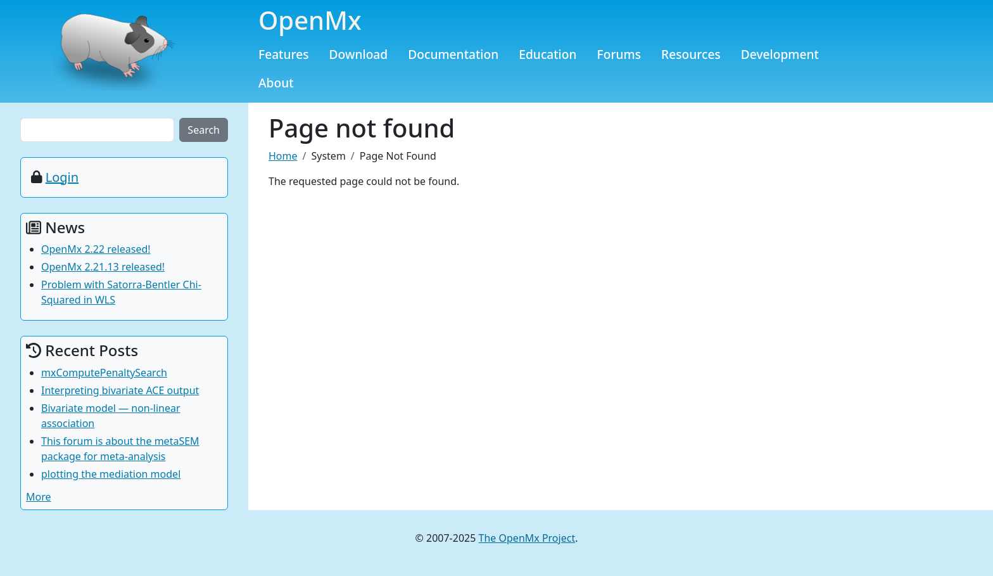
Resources (691, 54)
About (276, 82)
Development (780, 54)
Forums (619, 54)
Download (358, 54)
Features (283, 54)
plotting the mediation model (110, 474)
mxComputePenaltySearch (104, 373)
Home (283, 156)
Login (62, 177)
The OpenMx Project (527, 538)
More (38, 497)
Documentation (453, 54)
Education (547, 54)
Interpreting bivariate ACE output (120, 390)
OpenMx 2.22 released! (96, 249)
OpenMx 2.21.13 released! (103, 267)
